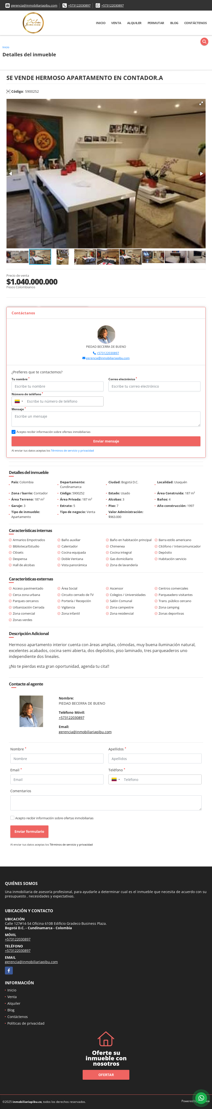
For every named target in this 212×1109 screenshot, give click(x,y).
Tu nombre (21, 379)
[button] (201, 103)
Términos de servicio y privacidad (72, 450)
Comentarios (20, 791)
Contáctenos (195, 23)
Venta (116, 23)
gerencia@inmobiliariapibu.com (34, 5)
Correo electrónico (122, 379)
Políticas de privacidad (26, 1023)
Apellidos (117, 748)
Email (16, 769)
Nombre (18, 748)
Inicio (100, 23)
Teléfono (116, 769)
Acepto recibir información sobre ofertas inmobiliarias (54, 818)
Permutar (156, 23)
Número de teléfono (27, 394)
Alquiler (134, 23)
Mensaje (19, 409)
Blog (174, 23)
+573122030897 (79, 5)
